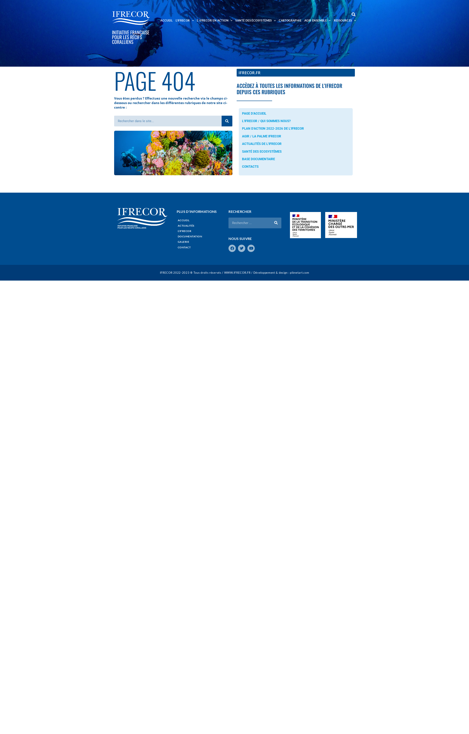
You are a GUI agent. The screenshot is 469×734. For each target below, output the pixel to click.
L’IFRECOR (185, 20)
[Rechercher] (227, 121)
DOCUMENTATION (190, 236)
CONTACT (184, 247)
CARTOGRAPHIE (290, 20)
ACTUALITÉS (186, 225)
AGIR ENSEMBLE (317, 20)
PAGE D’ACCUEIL (254, 113)
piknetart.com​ (299, 272)
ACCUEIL (166, 20)
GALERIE (183, 241)
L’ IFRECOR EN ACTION (214, 20)
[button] (353, 14)
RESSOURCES (345, 20)
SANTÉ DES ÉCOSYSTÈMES (255, 20)
